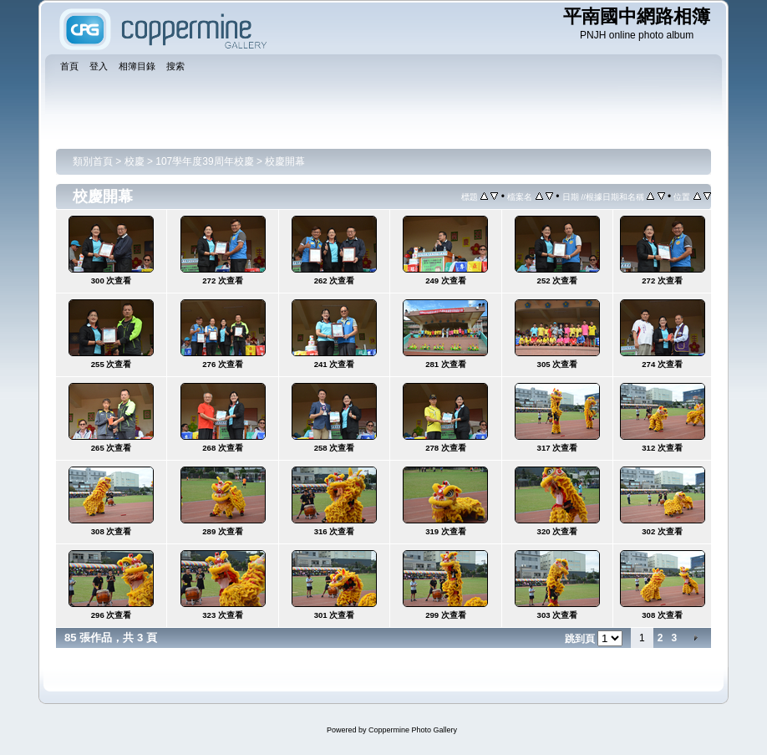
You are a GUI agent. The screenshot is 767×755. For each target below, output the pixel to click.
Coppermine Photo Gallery (412, 730)
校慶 (134, 161)
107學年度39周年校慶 (204, 161)
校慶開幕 (285, 161)
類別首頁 (93, 161)
